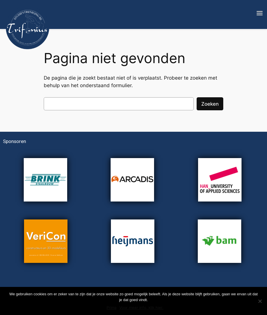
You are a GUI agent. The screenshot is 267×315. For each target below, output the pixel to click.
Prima (111, 307)
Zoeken (210, 104)
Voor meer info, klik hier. (141, 307)
